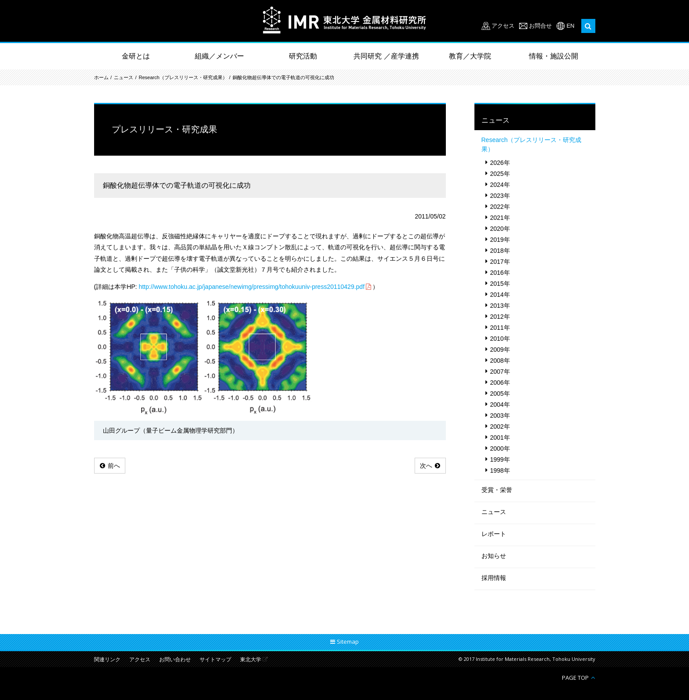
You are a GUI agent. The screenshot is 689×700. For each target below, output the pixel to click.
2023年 (500, 195)
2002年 (500, 426)
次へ (426, 465)
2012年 (500, 316)
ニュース (123, 77)
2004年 (500, 404)
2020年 (500, 228)
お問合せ (540, 25)
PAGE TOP (575, 677)
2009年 (500, 349)
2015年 (500, 283)
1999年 (500, 459)
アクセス (503, 25)
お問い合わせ (175, 660)
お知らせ (493, 555)
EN (570, 25)
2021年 (500, 217)
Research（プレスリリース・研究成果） (183, 77)
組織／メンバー (219, 56)
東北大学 (250, 660)
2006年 (500, 382)
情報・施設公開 (553, 56)
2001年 (500, 437)
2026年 (500, 162)
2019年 (500, 239)
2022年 (500, 206)
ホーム (101, 77)
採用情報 (493, 577)
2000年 (500, 448)
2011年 (500, 327)
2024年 (500, 184)
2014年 (500, 294)
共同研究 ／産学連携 (386, 56)
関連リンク (107, 660)
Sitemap (348, 641)
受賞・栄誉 (496, 489)
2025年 (500, 173)
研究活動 (303, 56)
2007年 (500, 371)
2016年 (500, 272)
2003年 (500, 415)
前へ (114, 465)
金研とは (136, 56)
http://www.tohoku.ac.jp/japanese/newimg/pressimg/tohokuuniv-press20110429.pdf (252, 286)
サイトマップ (215, 660)
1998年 (500, 470)
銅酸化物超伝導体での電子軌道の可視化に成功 (283, 77)
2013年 (500, 305)
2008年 (500, 360)
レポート (493, 533)
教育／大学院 (470, 56)
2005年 (500, 393)
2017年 (500, 261)
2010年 (500, 338)
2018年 (500, 250)
